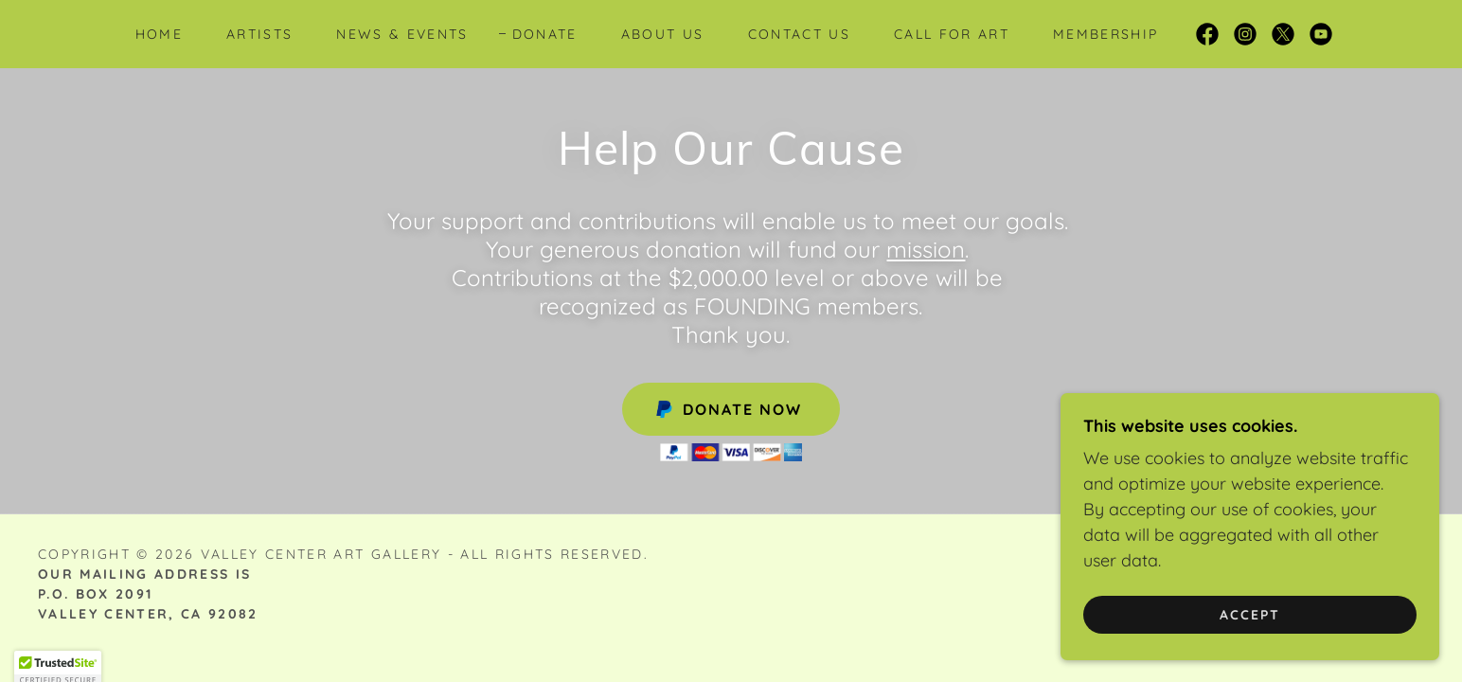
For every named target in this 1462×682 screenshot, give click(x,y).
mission (925, 249)
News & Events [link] (402, 34)
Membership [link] (1105, 34)
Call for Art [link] (951, 34)
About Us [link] (662, 34)
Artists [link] (259, 34)
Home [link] (159, 34)
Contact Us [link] (799, 34)
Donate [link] (545, 34)
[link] (1207, 34)
